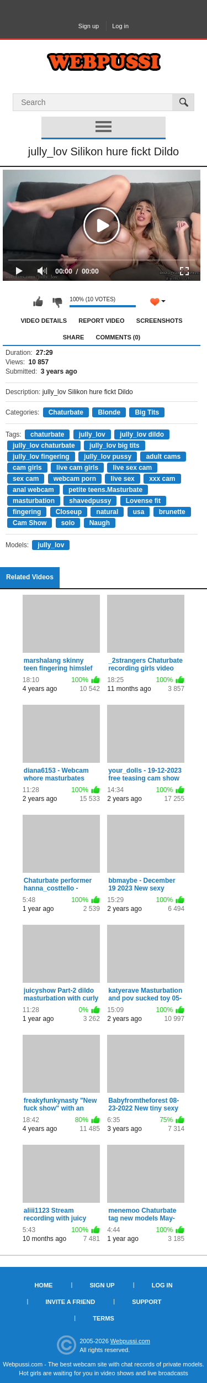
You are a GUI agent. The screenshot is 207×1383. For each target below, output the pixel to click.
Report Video (101, 320)
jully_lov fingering (41, 456)
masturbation (34, 501)
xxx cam (162, 479)
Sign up (88, 26)
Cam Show (29, 523)
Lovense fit (143, 501)
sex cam (26, 479)
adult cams (163, 456)
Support (146, 1301)
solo (68, 523)
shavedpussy (90, 501)
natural (107, 512)
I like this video (38, 302)
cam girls (27, 468)
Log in (120, 26)
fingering (27, 512)
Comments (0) (118, 337)
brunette (172, 512)
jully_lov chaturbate (44, 445)
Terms (103, 1318)
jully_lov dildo (142, 434)
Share (73, 337)
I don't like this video (56, 302)
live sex (122, 479)
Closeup (69, 512)
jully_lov (92, 434)
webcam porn (75, 479)
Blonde (109, 412)
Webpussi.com (130, 1341)
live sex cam (132, 468)
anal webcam (33, 490)
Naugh (99, 523)
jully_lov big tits (114, 445)
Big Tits (147, 412)
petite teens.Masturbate (105, 490)
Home (43, 1285)
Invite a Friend (70, 1301)
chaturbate (47, 434)
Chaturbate (66, 412)
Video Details (43, 320)
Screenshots (159, 320)
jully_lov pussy (107, 456)
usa (139, 512)
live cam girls (77, 468)
